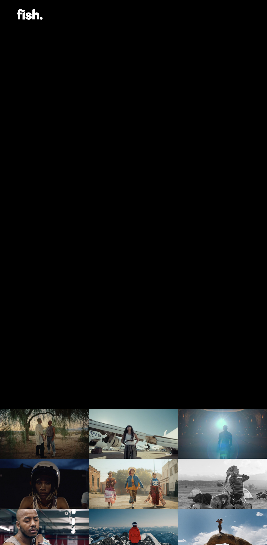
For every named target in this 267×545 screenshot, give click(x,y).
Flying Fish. (30, 14)
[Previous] (18, 204)
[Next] (248, 204)
